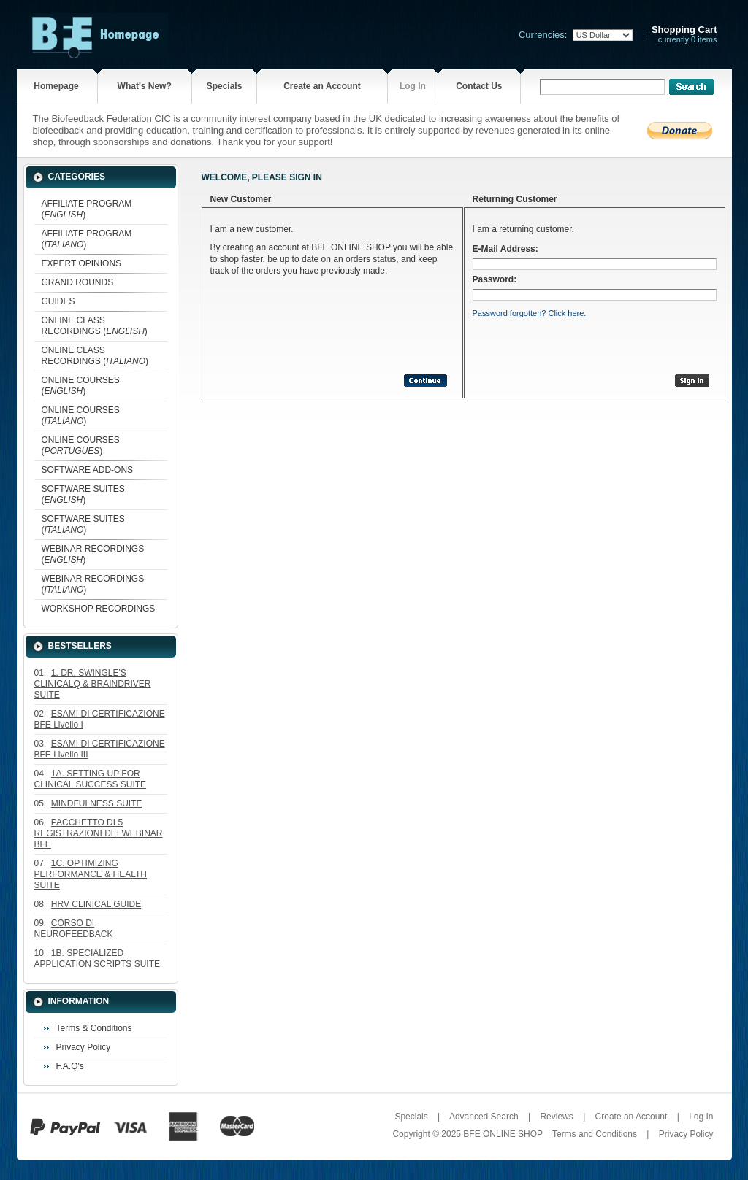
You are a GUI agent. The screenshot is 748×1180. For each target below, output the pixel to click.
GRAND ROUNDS (78, 282)
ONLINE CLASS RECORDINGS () (95, 325)
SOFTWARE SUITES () (83, 494)
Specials (225, 86)
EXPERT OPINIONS (82, 263)
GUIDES (58, 301)
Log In (413, 86)
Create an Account (322, 86)
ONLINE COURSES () (81, 385)
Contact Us (479, 86)
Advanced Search (484, 1116)
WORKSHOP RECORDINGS (99, 609)
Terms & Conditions (94, 1028)
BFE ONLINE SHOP (502, 1134)
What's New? (145, 86)
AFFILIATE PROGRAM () (87, 209)
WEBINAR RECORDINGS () (93, 554)
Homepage (56, 86)
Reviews (556, 1116)
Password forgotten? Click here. (530, 313)
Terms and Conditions (594, 1134)
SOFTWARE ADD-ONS (88, 470)
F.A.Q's (70, 1066)
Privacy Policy (83, 1047)
